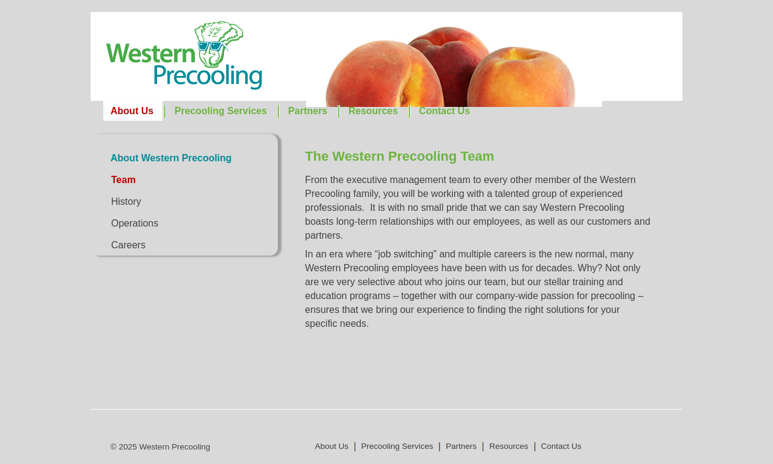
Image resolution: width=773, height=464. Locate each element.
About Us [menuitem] (132, 111)
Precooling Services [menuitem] (221, 111)
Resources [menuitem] (373, 111)
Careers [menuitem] (128, 245)
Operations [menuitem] (134, 223)
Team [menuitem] (123, 180)
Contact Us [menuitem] (444, 111)
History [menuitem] (126, 201)
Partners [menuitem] (307, 111)
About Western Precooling (171, 158)
